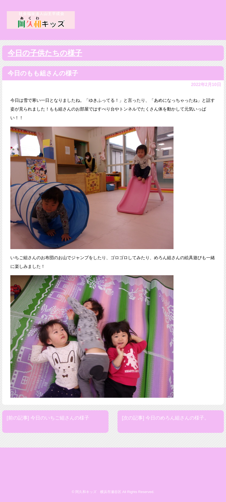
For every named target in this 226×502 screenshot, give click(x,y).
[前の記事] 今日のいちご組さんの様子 (48, 418)
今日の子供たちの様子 (45, 53)
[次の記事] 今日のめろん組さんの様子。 (165, 418)
